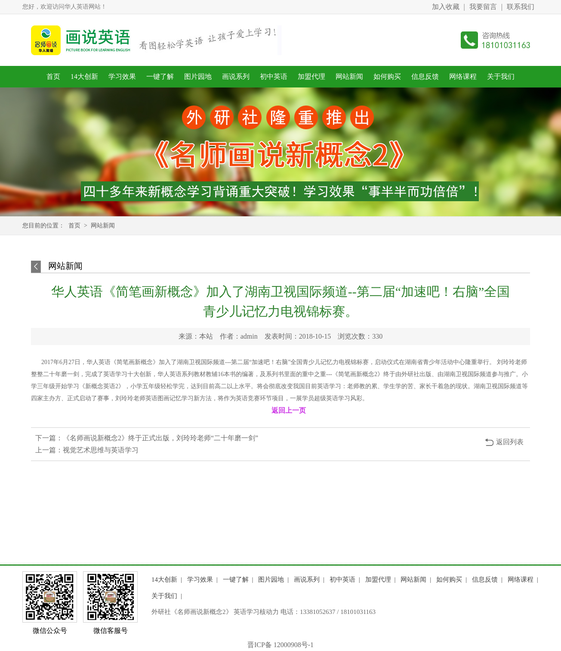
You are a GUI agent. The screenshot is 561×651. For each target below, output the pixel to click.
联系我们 (520, 6)
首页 (53, 76)
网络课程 (463, 76)
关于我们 (501, 76)
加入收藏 (445, 6)
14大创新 (84, 76)
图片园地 (198, 76)
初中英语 (273, 76)
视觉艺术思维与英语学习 (101, 450)
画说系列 (236, 76)
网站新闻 (349, 76)
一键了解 (160, 76)
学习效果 (122, 76)
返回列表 (510, 441)
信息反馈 (425, 76)
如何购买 (387, 76)
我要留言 (483, 6)
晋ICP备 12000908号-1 (280, 644)
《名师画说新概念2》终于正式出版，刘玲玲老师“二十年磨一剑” (160, 438)
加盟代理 (311, 76)
